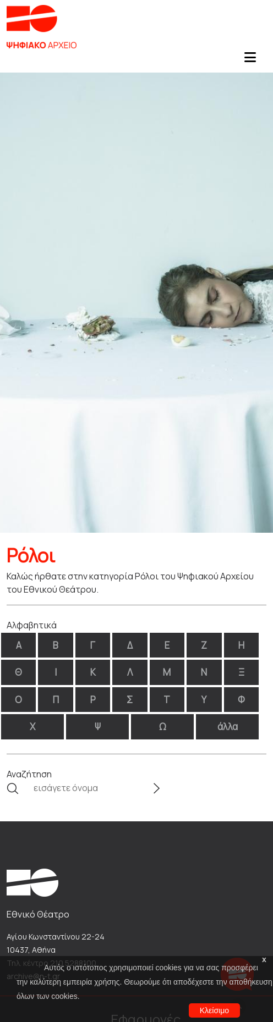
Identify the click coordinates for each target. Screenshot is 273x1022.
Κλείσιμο (214, 1010)
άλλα (227, 726)
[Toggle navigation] (249, 60)
